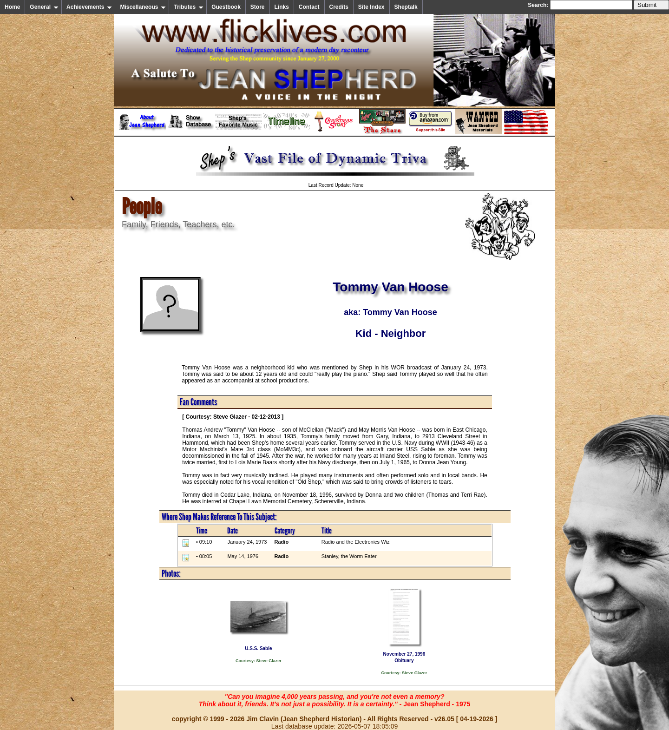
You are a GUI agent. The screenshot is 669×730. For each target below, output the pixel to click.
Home (12, 7)
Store (257, 7)
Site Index (371, 7)
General (44, 7)
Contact (309, 7)
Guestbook (226, 7)
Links (282, 7)
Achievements (89, 7)
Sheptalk (406, 7)
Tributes (188, 7)
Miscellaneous (143, 7)
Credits (338, 7)
